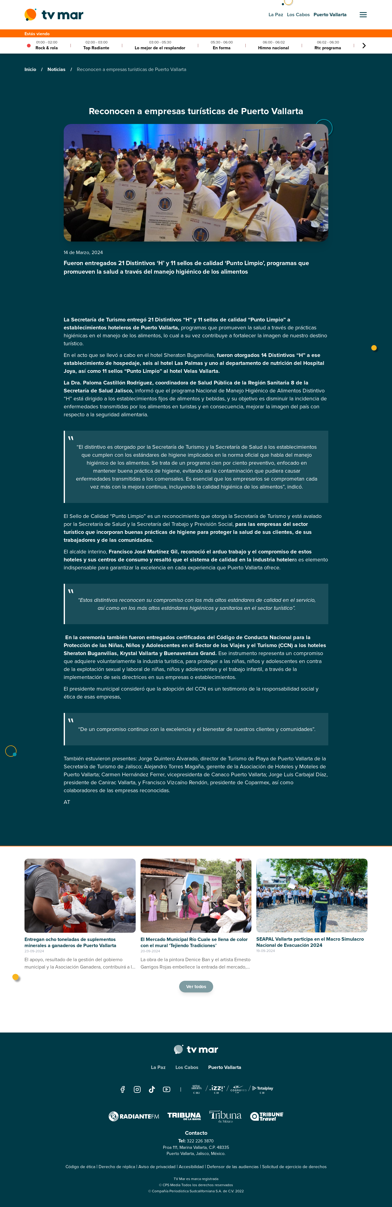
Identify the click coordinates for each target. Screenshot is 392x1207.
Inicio (30, 69)
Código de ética (80, 1167)
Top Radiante (96, 48)
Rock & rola (47, 48)
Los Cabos (186, 1067)
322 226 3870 (200, 1141)
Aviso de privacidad (156, 1167)
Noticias (57, 69)
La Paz (158, 1067)
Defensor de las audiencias (233, 1167)
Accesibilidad (191, 1167)
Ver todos (196, 986)
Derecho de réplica (117, 1167)
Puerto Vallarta (224, 1067)
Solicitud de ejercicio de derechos (294, 1167)
